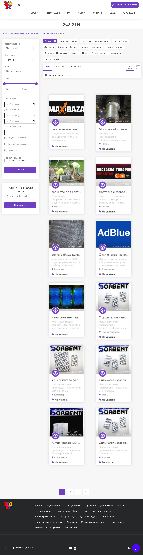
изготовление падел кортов (66, 323)
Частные (60, 66)
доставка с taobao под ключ (113, 198)
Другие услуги (51, 59)
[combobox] (20, 60)
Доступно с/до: (12, 110)
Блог (69, 13)
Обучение (55, 527)
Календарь (13, 150)
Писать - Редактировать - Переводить (101, 53)
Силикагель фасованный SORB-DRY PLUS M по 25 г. (113, 386)
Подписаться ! (20, 205)
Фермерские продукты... (93, 522)
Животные (108, 516)
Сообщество (70, 527)
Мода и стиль (80, 511)
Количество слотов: (14, 126)
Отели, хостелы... (74, 506)
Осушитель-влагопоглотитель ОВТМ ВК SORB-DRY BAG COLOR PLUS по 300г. (113, 323)
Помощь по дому (114, 47)
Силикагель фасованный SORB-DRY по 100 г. (113, 449)
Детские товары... (44, 511)
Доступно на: (11, 98)
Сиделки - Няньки (69, 41)
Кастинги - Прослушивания (96, 41)
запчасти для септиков (66, 198)
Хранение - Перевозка (55, 53)
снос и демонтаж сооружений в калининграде (66, 135)
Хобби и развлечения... (46, 516)
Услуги (50, 41)
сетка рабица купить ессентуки (66, 260)
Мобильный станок (113, 135)
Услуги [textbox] (10, 60)
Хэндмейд (72, 522)
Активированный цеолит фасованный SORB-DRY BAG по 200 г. (66, 449)
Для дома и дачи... (89, 516)
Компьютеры (120, 41)
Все (48, 66)
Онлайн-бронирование (18, 144)
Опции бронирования (17, 138)
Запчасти (49, 47)
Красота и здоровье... (102, 511)
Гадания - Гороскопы (91, 47)
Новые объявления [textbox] (55, 75)
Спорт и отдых (68, 516)
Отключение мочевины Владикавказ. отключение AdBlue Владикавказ (113, 260)
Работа (38, 506)
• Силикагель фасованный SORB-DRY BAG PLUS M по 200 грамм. (66, 386)
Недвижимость (53, 506)
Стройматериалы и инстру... (49, 522)
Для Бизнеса (106, 506)
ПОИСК (20, 170)
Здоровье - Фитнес (67, 47)
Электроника (63, 511)
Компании (76, 66)
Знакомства (41, 527)
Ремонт (74, 53)
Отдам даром (117, 522)
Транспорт (91, 506)
